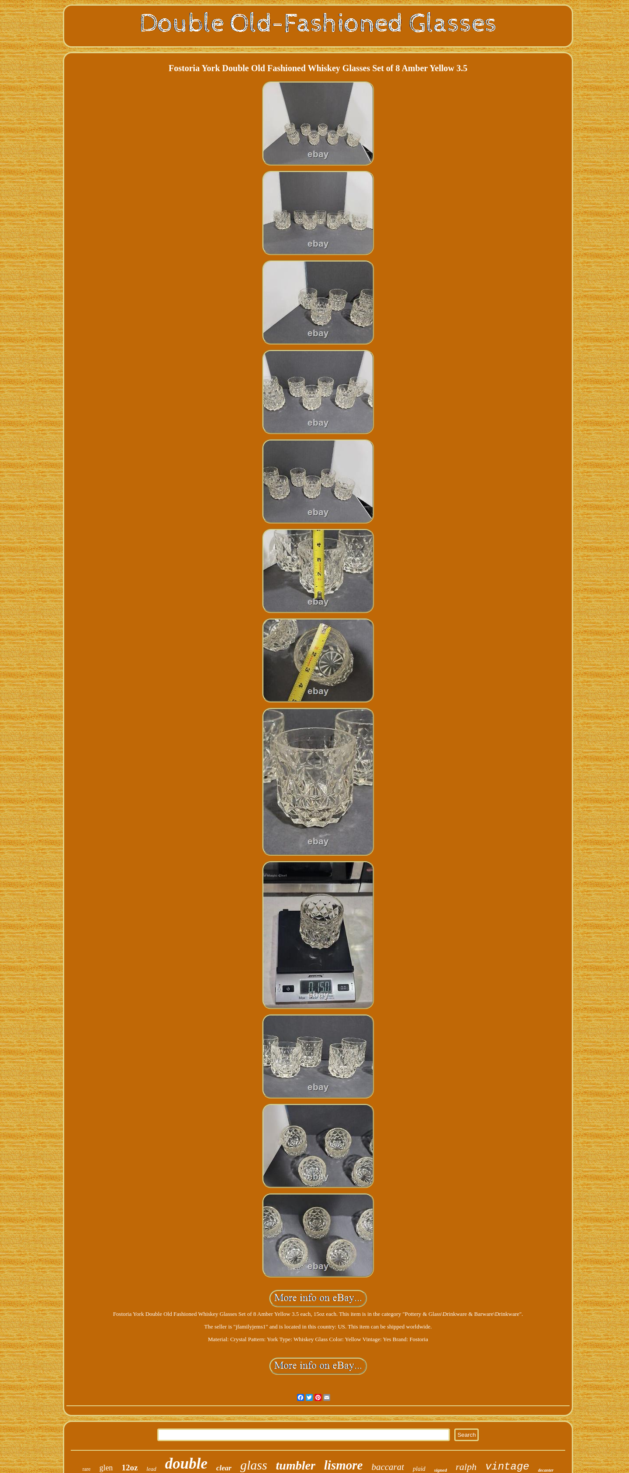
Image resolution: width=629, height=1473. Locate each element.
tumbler (295, 1465)
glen (106, 1467)
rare (87, 1469)
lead (151, 1469)
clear (224, 1468)
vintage (507, 1467)
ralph (466, 1466)
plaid (419, 1469)
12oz (129, 1467)
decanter (546, 1470)
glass (253, 1465)
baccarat (387, 1467)
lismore (343, 1465)
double (186, 1463)
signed (440, 1470)
